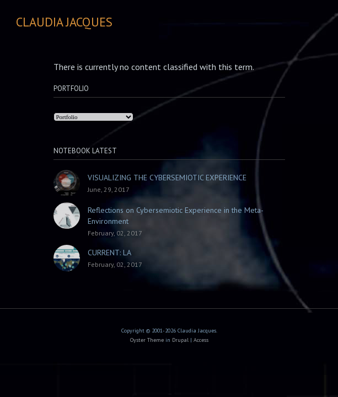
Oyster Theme (147, 340)
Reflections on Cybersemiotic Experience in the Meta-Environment (176, 215)
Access (201, 340)
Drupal (180, 340)
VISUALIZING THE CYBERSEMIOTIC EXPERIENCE (167, 178)
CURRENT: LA (109, 252)
